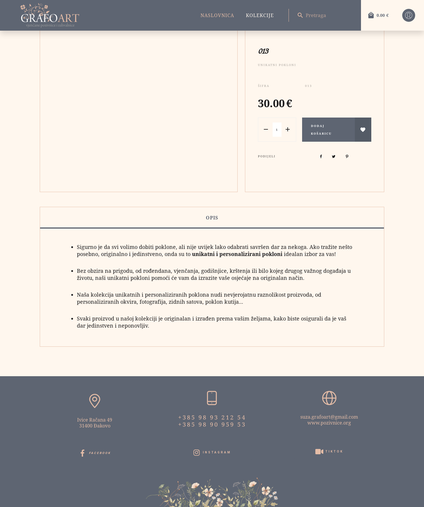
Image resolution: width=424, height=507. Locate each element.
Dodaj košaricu (321, 130)
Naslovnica (217, 15)
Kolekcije (260, 15)
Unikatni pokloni (277, 65)
